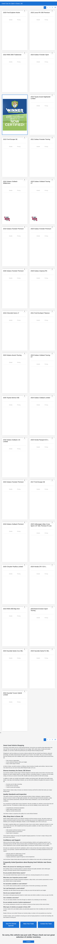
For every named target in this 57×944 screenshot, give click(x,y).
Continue (28, 941)
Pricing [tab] (18, 19)
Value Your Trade (28, 923)
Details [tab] (10, 19)
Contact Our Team (46, 923)
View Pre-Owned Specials (11, 924)
